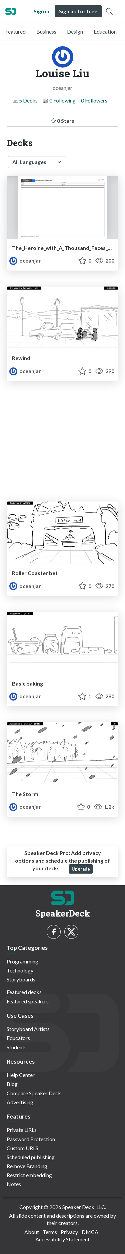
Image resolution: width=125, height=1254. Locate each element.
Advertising (20, 1102)
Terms (50, 1232)
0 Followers (94, 100)
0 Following (62, 100)
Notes (14, 1184)
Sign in (41, 11)
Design (75, 31)
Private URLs (22, 1130)
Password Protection (31, 1139)
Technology (20, 970)
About (31, 1232)
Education (105, 31)
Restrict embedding (29, 1175)
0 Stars (62, 120)
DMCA (90, 1232)
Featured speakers (28, 1001)
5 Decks (28, 100)
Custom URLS (22, 1148)
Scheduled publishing (31, 1157)
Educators (18, 1038)
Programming (22, 961)
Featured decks (24, 992)
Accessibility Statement (62, 1239)
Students (17, 1047)
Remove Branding (27, 1166)
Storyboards (21, 979)
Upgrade (81, 869)
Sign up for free (78, 11)
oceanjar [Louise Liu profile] (25, 260)
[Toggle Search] (109, 11)
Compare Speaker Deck (34, 1093)
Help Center (21, 1075)
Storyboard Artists (28, 1029)
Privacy (69, 1232)
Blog (12, 1084)
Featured (15, 31)
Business (46, 31)
